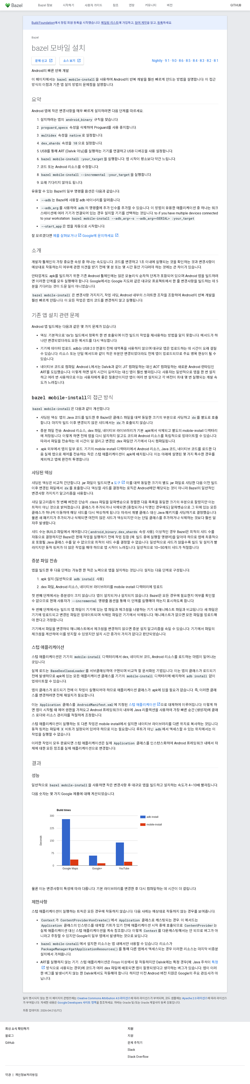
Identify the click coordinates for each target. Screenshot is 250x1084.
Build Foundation (43, 22)
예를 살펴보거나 (65, 236)
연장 (132, 5)
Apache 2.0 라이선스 (194, 998)
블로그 (9, 1035)
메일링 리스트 (110, 22)
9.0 (174, 61)
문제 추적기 (135, 1042)
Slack (131, 1049)
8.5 (188, 61)
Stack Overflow (138, 1056)
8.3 (202, 61)
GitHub (235, 5)
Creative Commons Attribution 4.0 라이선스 (103, 998)
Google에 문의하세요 (98, 236)
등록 (160, 22)
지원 (130, 1035)
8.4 (195, 61)
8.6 (181, 61)
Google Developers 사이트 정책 (77, 1002)
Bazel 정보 (45, 5)
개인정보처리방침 (26, 1075)
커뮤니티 (150, 5)
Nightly (157, 61)
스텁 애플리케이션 (142, 705)
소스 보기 (72, 61)
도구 (117, 483)
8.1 (216, 61)
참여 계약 (141, 22)
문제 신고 (44, 61)
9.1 (167, 61)
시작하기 (68, 5)
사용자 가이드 (93, 5)
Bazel (35, 37)
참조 (115, 5)
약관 (8, 1075)
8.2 (209, 61)
